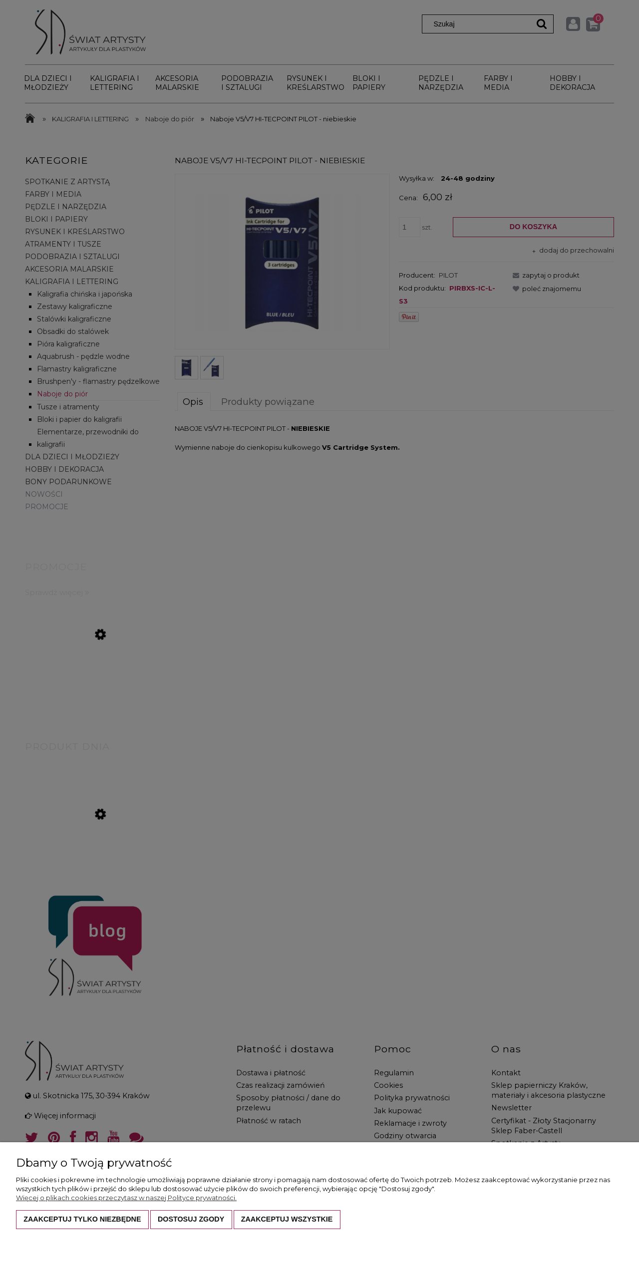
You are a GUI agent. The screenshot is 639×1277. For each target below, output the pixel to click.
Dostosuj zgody (191, 1219)
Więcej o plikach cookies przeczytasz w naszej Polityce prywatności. (126, 1198)
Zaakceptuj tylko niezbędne (82, 1219)
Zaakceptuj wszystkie (287, 1219)
